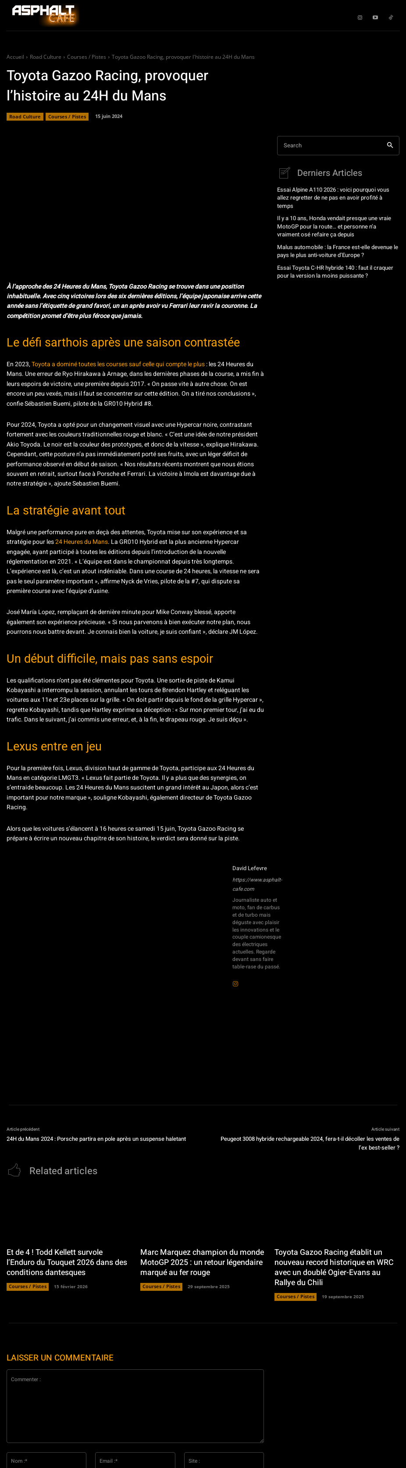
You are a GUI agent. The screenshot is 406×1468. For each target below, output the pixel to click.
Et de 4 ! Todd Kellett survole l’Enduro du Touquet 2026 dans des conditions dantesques (65, 1260)
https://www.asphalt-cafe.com (257, 884)
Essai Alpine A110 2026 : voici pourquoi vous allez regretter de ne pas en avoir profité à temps (336, 192)
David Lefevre (249, 868)
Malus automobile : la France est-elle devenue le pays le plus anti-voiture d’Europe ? (333, 238)
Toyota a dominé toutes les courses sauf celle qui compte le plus (118, 364)
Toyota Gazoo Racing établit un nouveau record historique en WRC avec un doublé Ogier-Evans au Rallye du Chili (333, 1264)
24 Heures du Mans (81, 541)
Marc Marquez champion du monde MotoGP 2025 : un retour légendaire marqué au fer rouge (196, 1260)
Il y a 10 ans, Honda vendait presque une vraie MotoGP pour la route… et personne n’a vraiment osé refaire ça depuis (334, 215)
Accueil (15, 57)
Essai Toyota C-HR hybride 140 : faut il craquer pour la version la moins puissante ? (332, 257)
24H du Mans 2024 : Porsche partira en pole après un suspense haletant (96, 1139)
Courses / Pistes (86, 57)
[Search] (390, 146)
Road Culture (45, 57)
